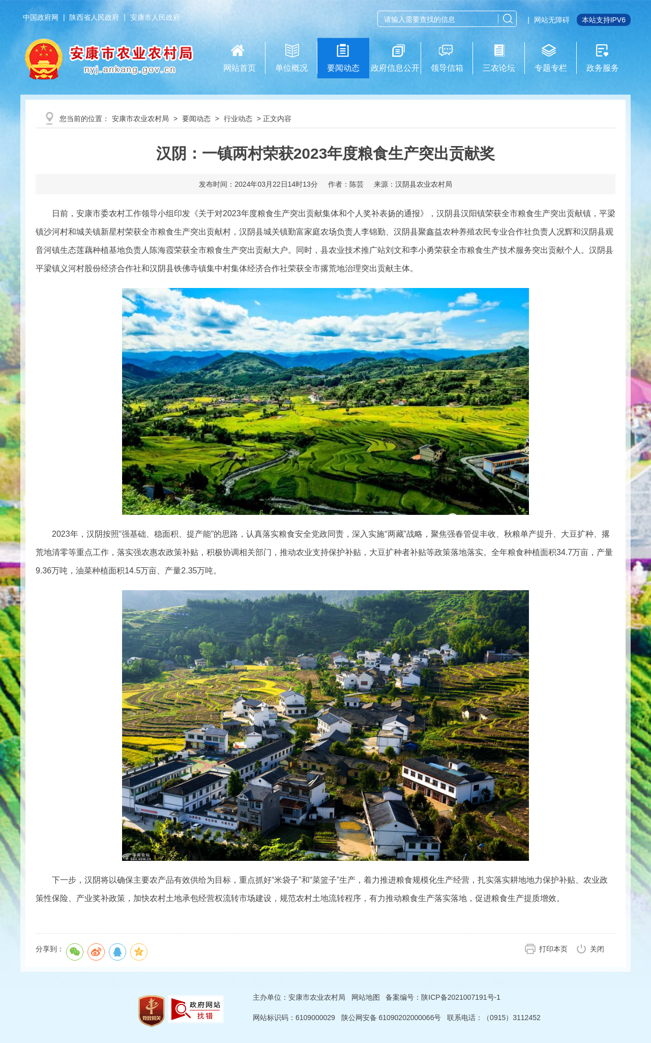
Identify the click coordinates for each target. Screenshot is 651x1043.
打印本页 (553, 949)
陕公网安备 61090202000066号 (391, 1017)
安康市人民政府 (155, 17)
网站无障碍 (552, 20)
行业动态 (238, 118)
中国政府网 (40, 17)
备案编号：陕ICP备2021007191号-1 (443, 997)
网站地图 (365, 997)
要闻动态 (196, 118)
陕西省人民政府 (94, 17)
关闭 (597, 949)
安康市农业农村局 (140, 118)
